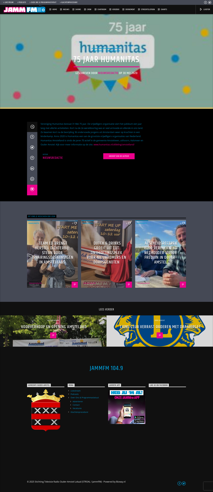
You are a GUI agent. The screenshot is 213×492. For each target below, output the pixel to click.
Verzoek (115, 9)
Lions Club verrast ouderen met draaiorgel (160, 327)
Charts (164, 9)
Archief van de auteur (119, 156)
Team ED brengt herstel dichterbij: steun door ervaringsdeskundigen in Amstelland (52, 252)
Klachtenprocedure (68, 2)
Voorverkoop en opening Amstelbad (54, 327)
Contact (76, 405)
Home (54, 9)
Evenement (130, 9)
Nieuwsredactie (108, 73)
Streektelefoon (148, 9)
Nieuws (66, 9)
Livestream (8, 2)
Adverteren (78, 401)
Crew (89, 9)
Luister (204, 9)
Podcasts (21, 2)
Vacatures (77, 408)
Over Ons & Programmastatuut (42, 2)
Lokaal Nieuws (113, 51)
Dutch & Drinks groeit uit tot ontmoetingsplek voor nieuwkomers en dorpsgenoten (106, 252)
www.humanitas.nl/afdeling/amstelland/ (114, 144)
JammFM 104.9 (106, 368)
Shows (78, 9)
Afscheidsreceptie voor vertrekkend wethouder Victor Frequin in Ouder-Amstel (161, 252)
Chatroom (102, 9)
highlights (98, 51)
